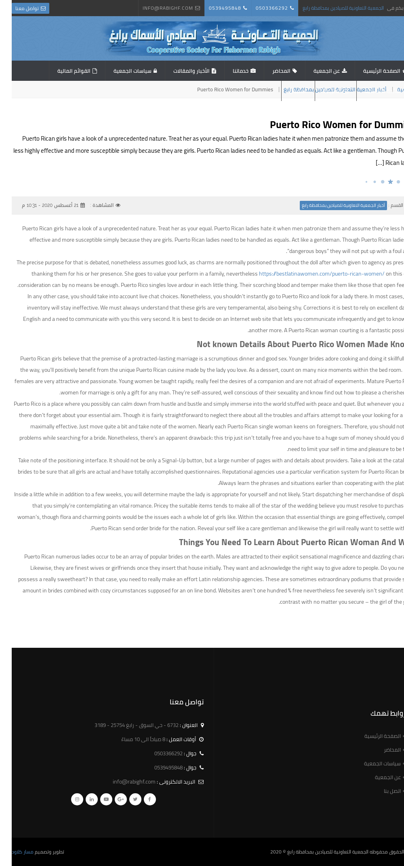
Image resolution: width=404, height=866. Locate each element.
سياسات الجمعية (121, 71)
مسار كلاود (11, 851)
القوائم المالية (62, 71)
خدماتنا (229, 71)
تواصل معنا (15, 8)
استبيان (286, 91)
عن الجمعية (315, 71)
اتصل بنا (320, 91)
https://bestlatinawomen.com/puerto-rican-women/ (310, 273)
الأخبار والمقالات (180, 71)
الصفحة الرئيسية (370, 71)
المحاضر (270, 71)
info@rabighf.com (156, 8)
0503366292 (260, 8)
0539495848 (213, 8)
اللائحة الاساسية (371, 91)
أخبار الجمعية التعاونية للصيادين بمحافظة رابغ (331, 205)
